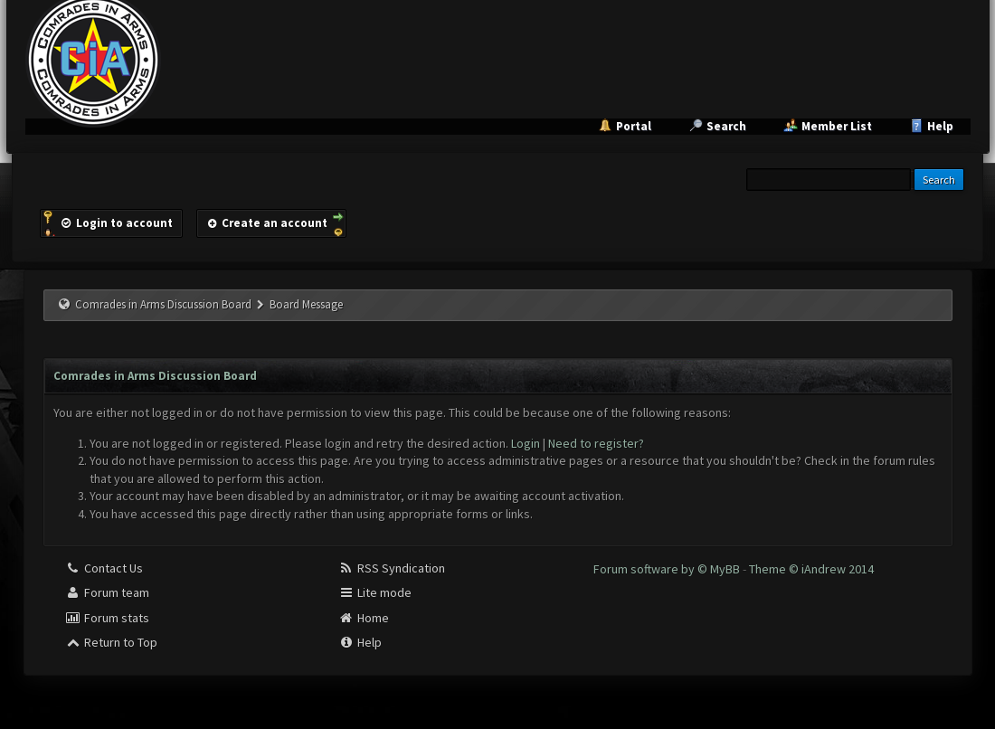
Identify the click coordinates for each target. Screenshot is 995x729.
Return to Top (111, 642)
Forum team (107, 592)
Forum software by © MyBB (668, 569)
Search (726, 126)
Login (525, 443)
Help (940, 126)
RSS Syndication (391, 568)
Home (363, 618)
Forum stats (107, 618)
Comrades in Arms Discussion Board (163, 304)
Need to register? (596, 443)
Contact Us (104, 568)
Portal (633, 126)
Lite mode (375, 592)
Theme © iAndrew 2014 (811, 569)
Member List (836, 126)
